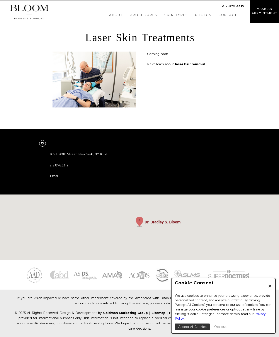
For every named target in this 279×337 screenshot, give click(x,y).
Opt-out (220, 327)
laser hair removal (190, 64)
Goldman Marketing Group (125, 313)
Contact (228, 15)
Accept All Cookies (192, 327)
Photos (203, 15)
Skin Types (176, 15)
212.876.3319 (233, 6)
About (116, 15)
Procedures (143, 15)
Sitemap (158, 313)
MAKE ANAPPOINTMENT (264, 11)
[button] (139, 222)
